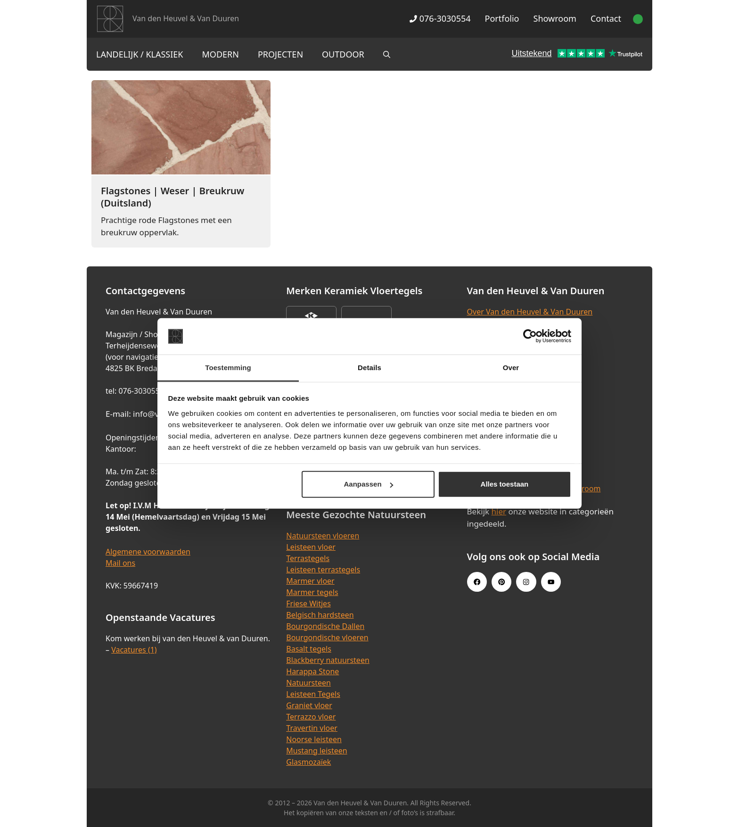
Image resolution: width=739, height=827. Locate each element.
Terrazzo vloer (311, 716)
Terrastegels (307, 558)
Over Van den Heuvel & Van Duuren (530, 311)
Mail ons (120, 563)
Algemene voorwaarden (148, 551)
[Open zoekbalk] (387, 54)
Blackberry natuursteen (328, 660)
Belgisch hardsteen (319, 615)
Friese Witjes (308, 603)
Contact (606, 18)
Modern (220, 54)
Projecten (280, 54)
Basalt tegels (308, 649)
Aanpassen (368, 484)
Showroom (555, 18)
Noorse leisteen (314, 739)
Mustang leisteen (316, 750)
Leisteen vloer (311, 547)
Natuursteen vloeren (322, 535)
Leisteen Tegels (313, 694)
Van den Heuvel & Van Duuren (185, 18)
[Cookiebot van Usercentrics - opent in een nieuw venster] (530, 336)
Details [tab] (369, 368)
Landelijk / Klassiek (139, 54)
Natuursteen (308, 683)
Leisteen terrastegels (323, 569)
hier (499, 511)
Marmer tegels (312, 592)
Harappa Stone (312, 671)
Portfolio (502, 18)
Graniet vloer (309, 705)
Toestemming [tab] (228, 368)
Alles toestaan (505, 484)
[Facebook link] (477, 582)
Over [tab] (511, 368)
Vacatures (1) (133, 650)
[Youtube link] (551, 582)
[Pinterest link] (501, 582)
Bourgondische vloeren (327, 637)
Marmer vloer (310, 581)
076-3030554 (440, 18)
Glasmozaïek (308, 762)
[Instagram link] (526, 582)
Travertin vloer (311, 728)
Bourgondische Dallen (325, 626)
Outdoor (343, 54)
